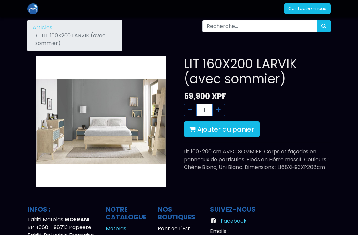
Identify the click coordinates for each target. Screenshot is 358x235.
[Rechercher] (324, 26)
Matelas (116, 228)
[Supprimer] (190, 110)
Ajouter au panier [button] (221, 129)
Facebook (233, 221)
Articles (42, 27)
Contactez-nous (307, 8)
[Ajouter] (218, 110)
